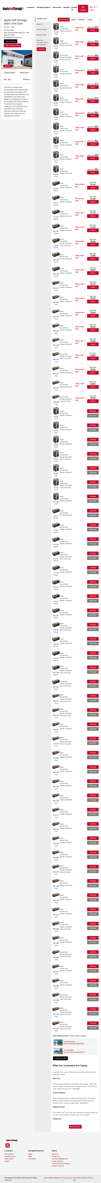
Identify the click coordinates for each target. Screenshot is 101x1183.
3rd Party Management (60, 1159)
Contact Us (74, 8)
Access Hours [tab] (10, 73)
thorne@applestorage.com (13, 37)
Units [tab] (42, 19)
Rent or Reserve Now (12, 45)
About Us (55, 1154)
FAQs (30, 1154)
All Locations (9, 1154)
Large (90, 19)
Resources (57, 7)
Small (74, 19)
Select (93, 30)
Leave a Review (10, 41)
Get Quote (92, 416)
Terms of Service (58, 1166)
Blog (29, 1156)
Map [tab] (41, 35)
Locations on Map (60, 1058)
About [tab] (40, 24)
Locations (30, 7)
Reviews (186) (9, 27)
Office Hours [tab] (24, 73)
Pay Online (83, 8)
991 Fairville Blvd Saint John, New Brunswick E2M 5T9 (74, 1051)
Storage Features (43, 7)
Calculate (41, 49)
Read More (76, 1089)
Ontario (7, 1161)
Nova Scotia (9, 1159)
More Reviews (75, 1127)
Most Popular (63, 19)
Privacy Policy (67, 1178)
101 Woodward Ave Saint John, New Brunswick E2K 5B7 (73, 1042)
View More (7, 66)
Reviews (67, 7)
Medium (82, 19)
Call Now (93, 411)
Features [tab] (42, 29)
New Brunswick (10, 1156)
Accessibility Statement (52, 1178)
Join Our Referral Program (61, 1163)
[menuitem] (31, 8)
